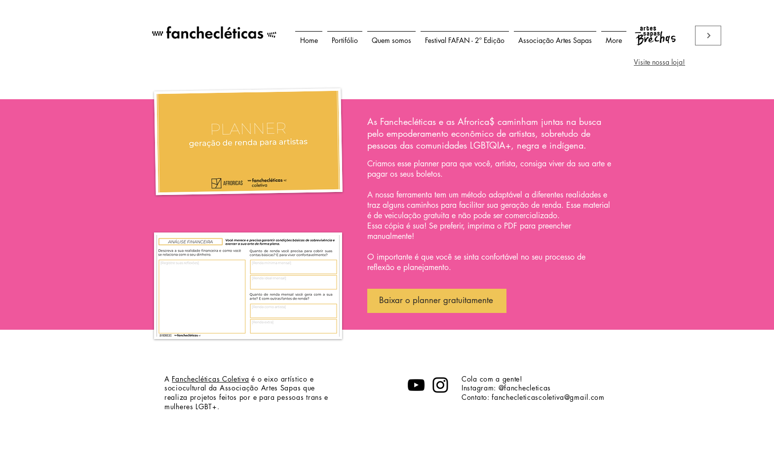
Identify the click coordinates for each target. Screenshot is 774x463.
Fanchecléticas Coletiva (210, 379)
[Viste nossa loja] (708, 35)
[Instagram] (440, 385)
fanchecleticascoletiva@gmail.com (548, 397)
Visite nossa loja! (659, 62)
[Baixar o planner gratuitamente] (436, 301)
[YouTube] (416, 385)
